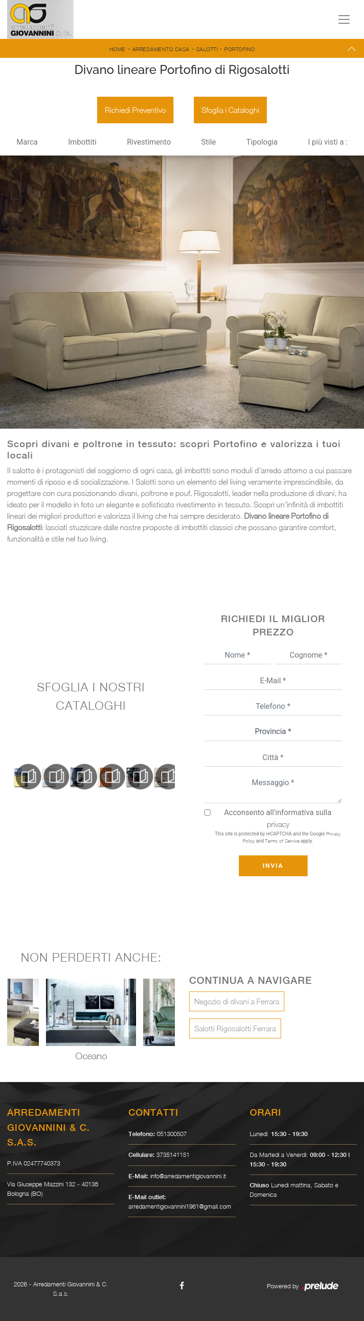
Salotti (207, 49)
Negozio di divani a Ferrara (236, 1001)
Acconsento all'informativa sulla (278, 818)
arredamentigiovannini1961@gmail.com (179, 1206)
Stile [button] (208, 142)
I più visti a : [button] (328, 142)
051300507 (172, 1134)
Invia (273, 865)
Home (117, 49)
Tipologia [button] (262, 142)
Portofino (239, 49)
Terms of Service (282, 841)
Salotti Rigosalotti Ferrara (235, 1028)
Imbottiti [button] (82, 142)
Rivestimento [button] (149, 142)
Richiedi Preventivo (135, 110)
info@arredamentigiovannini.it (188, 1176)
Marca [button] (27, 142)
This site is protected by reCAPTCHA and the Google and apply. (277, 837)
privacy (278, 824)
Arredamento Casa (161, 49)
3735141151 (173, 1154)
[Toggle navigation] (344, 19)
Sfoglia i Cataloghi (230, 110)
